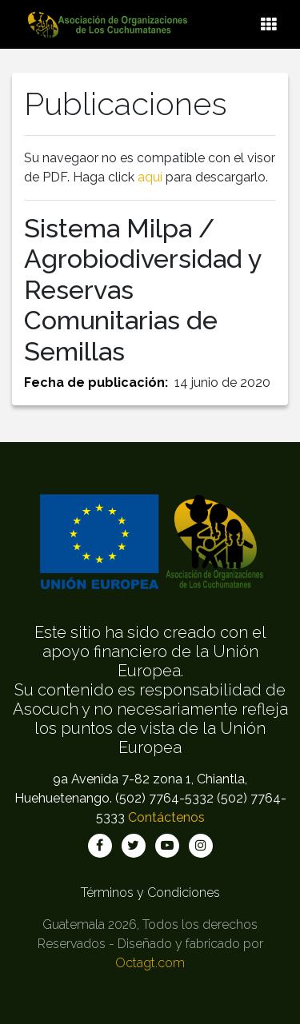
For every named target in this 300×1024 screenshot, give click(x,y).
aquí (150, 177)
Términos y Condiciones (150, 892)
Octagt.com (150, 962)
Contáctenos (166, 817)
